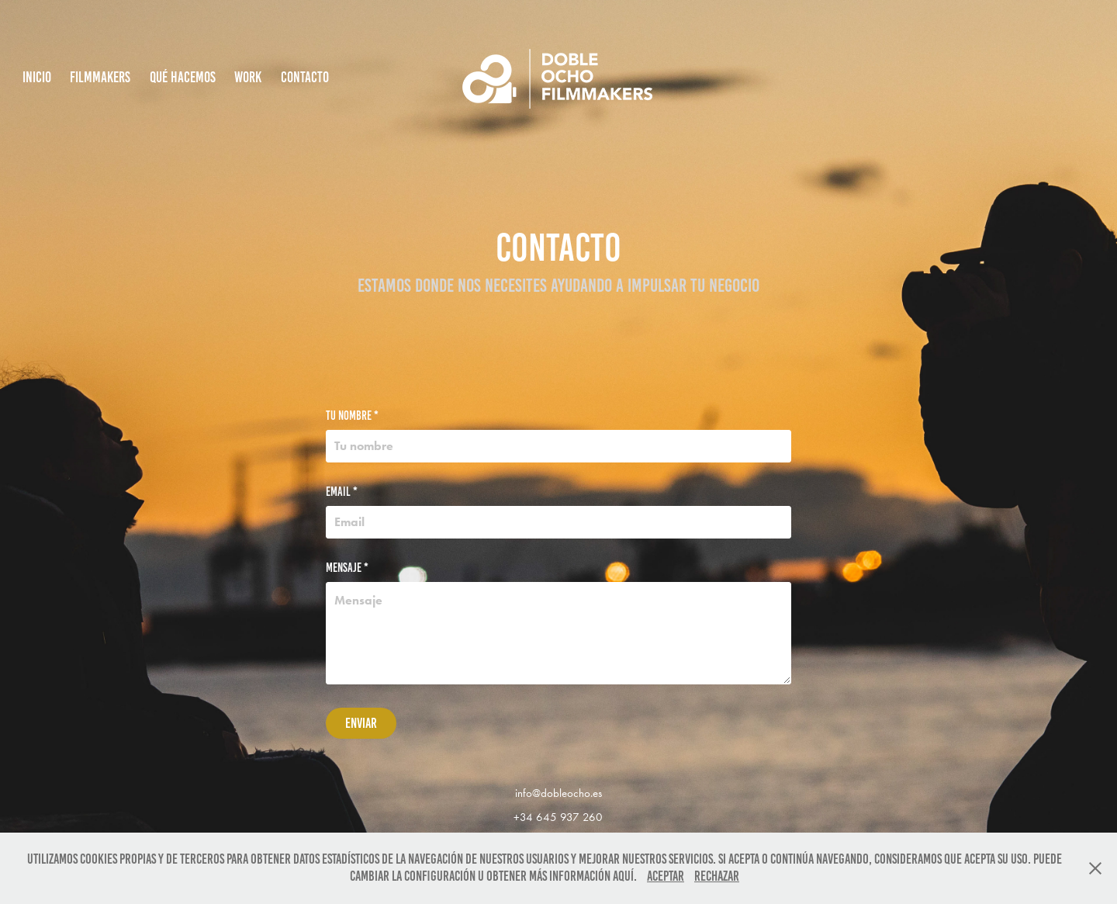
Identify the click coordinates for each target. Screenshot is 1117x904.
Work (247, 77)
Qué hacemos (183, 77)
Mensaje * (347, 568)
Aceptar (665, 876)
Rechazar (716, 876)
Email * (342, 492)
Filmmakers (100, 77)
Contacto (305, 77)
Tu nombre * (352, 416)
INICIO (36, 77)
